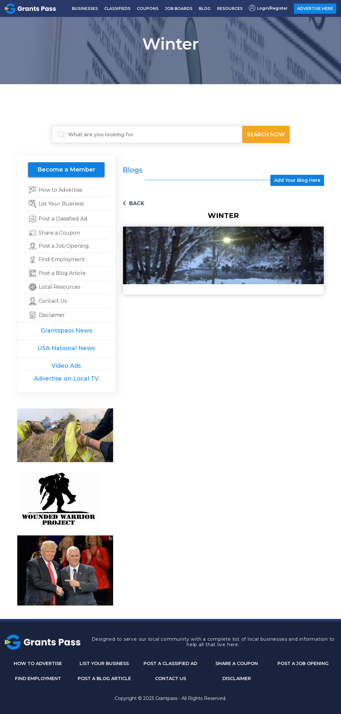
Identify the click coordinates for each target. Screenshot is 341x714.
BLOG (205, 8)
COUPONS (148, 8)
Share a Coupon (236, 663)
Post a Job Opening (303, 663)
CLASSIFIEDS (117, 8)
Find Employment (38, 678)
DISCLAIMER (236, 678)
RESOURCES (230, 8)
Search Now (266, 135)
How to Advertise (38, 663)
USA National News (66, 348)
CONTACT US (170, 678)
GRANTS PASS (170, 92)
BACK (133, 203)
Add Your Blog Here (297, 180)
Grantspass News (66, 330)
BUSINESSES (85, 8)
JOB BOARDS (178, 8)
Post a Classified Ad (170, 663)
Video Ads (66, 365)
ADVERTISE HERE (315, 8)
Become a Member (66, 169)
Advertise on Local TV (66, 378)
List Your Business (104, 663)
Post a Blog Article (104, 678)
